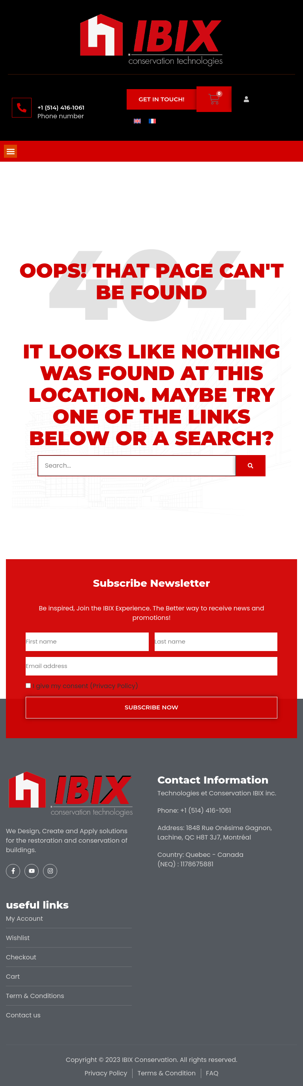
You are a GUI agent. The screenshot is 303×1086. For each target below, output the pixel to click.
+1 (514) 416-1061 (60, 107)
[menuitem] (137, 120)
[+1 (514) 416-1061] (22, 108)
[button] (10, 151)
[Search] (250, 465)
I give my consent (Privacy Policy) (85, 685)
